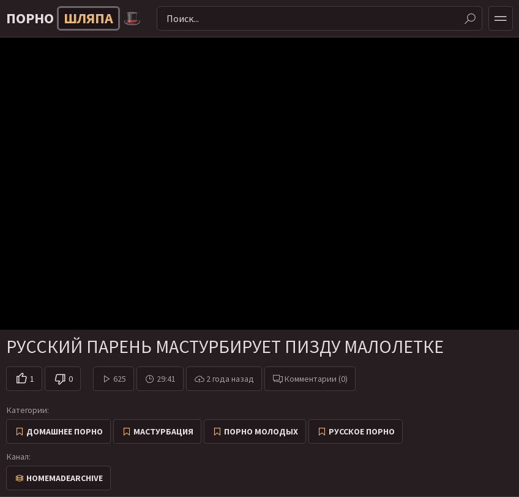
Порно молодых (261, 431)
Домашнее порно (64, 431)
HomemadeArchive (64, 478)
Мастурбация (163, 431)
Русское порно (362, 431)
